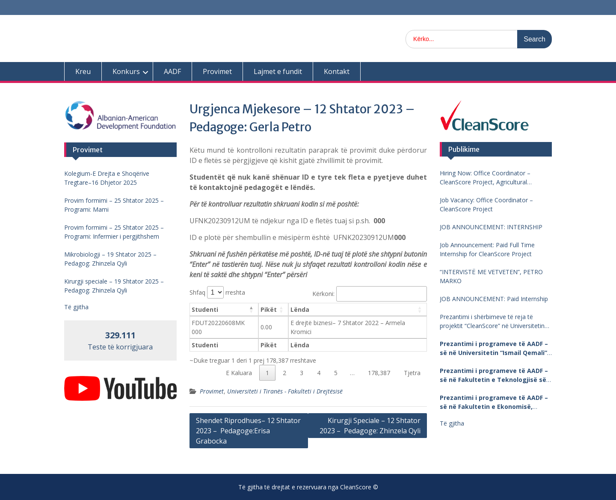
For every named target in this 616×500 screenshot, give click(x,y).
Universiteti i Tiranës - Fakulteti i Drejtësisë (285, 391)
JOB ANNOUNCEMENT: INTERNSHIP (491, 227)
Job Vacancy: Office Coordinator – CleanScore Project (486, 204)
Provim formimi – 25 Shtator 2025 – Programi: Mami (114, 204)
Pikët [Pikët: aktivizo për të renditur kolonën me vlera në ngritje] (269, 309)
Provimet (217, 71)
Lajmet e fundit (278, 71)
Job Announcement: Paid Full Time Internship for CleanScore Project (487, 249)
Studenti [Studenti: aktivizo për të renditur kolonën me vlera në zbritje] (205, 309)
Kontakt (336, 71)
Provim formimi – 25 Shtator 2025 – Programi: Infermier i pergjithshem (114, 231)
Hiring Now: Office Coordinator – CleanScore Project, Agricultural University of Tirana (485, 177)
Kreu (83, 71)
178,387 (379, 373)
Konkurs (126, 71)
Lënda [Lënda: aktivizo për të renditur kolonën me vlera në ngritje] (299, 309)
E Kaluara (239, 373)
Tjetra (412, 373)
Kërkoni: (369, 294)
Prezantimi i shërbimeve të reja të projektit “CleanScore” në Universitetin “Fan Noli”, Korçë (492, 321)
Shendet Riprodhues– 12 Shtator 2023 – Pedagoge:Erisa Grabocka (248, 431)
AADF (172, 71)
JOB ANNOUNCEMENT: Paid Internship (494, 299)
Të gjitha (452, 423)
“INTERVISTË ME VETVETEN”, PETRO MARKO (491, 276)
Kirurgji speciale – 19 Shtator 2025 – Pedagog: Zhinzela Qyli (114, 285)
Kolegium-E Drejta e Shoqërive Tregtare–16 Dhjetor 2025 (106, 177)
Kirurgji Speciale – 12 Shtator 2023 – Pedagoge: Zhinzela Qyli (370, 425)
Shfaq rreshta (217, 292)
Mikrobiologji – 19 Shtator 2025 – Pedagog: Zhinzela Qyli (110, 258)
